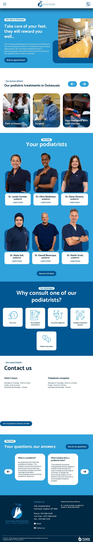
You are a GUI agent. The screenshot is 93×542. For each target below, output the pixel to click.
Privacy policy (18, 540)
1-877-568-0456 (49, 516)
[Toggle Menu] (4, 4)
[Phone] (88, 4)
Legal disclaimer (8, 540)
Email (39, 523)
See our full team (46, 273)
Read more (30, 476)
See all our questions (77, 446)
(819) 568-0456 (73, 507)
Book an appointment (16, 60)
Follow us (41, 528)
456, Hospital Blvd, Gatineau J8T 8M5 (16, 424)
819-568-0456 (47, 513)
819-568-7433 (44, 519)
